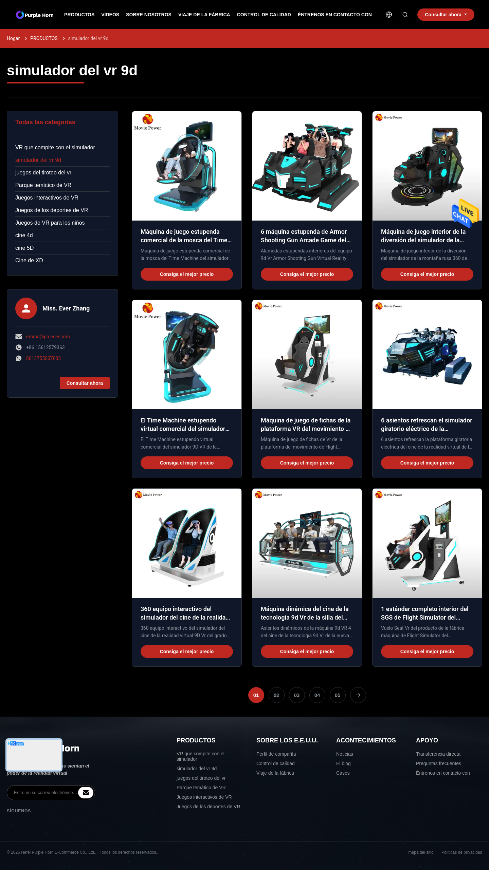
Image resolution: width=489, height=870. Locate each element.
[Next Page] (358, 695)
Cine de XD (29, 260)
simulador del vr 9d (38, 160)
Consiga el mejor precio (187, 274)
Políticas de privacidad (461, 852)
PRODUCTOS (43, 38)
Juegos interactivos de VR (46, 198)
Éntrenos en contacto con (335, 14)
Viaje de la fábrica (204, 14)
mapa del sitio (421, 852)
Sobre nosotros (148, 14)
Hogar (13, 38)
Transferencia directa (438, 754)
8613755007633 (43, 358)
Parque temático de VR (43, 185)
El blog (343, 763)
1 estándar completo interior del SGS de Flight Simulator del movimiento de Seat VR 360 (425, 617)
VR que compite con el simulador (55, 147)
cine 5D (24, 248)
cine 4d (24, 235)
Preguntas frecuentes (438, 763)
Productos (79, 14)
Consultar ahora (85, 383)
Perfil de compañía (276, 754)
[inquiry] (85, 792)
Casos (343, 773)
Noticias (344, 754)
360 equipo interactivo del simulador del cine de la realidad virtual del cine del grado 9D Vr (185, 617)
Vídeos (110, 14)
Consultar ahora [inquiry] (446, 14)
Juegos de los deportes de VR (51, 210)
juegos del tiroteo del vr (43, 172)
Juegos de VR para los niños (50, 223)
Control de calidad (264, 14)
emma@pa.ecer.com (48, 336)
